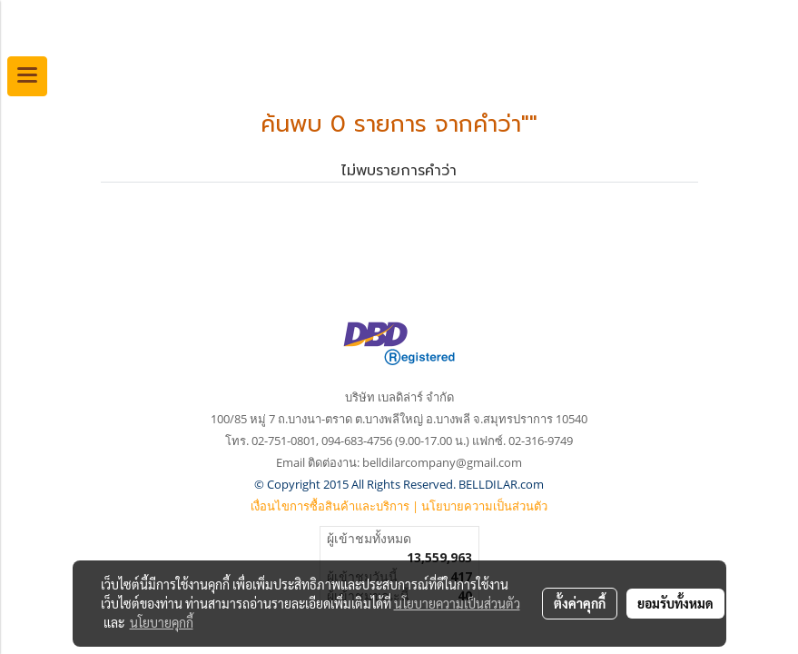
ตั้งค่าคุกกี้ (580, 603)
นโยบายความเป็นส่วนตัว (484, 506)
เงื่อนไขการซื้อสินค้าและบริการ (330, 506)
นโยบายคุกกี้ (161, 622)
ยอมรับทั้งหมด (675, 603)
